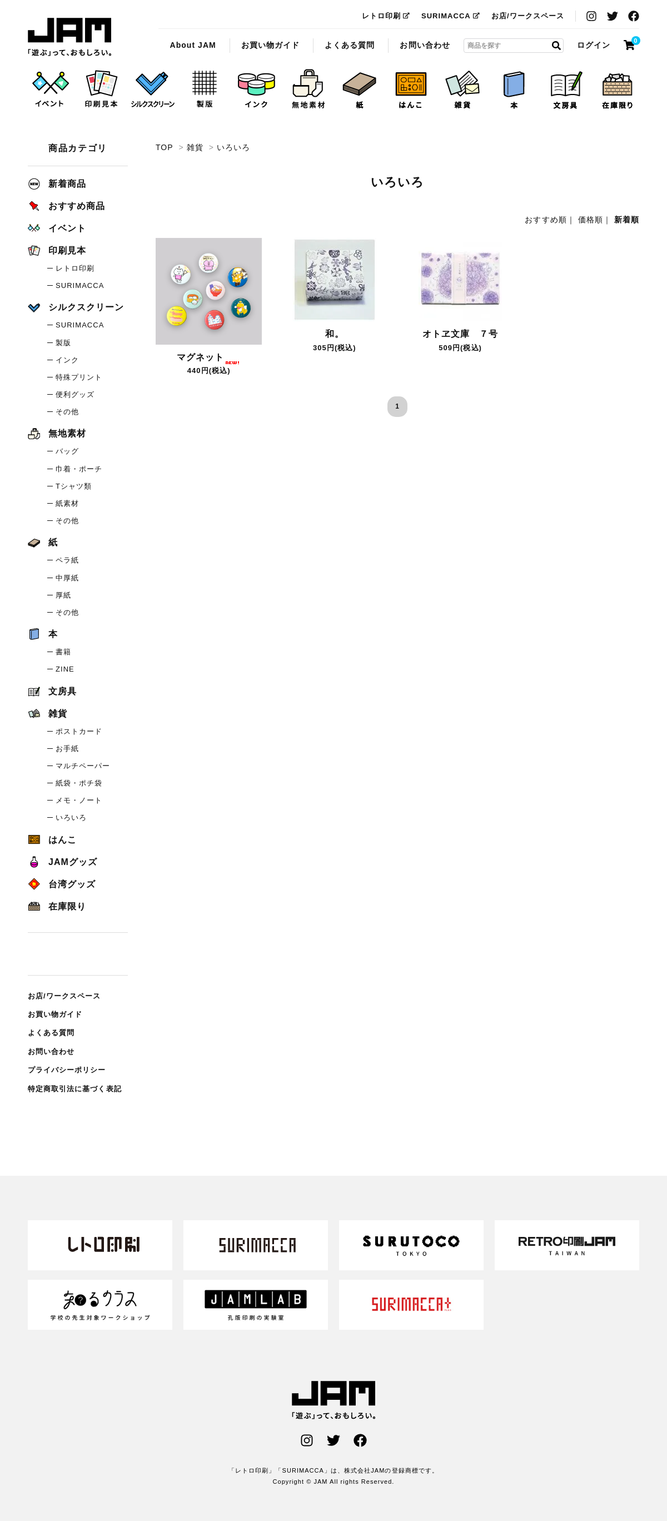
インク (67, 360)
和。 (334, 334)
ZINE (65, 669)
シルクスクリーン (76, 307)
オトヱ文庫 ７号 (460, 334)
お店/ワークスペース (527, 16)
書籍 (63, 652)
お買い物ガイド (270, 45)
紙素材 (67, 503)
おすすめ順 (545, 219)
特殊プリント (79, 377)
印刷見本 (57, 250)
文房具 (52, 691)
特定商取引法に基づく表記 (75, 1089)
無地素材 (57, 433)
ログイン (593, 45)
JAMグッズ (62, 862)
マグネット (209, 357)
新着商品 (57, 183)
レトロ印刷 (386, 16)
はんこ (52, 839)
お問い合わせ (425, 45)
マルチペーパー (83, 766)
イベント (57, 228)
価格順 (590, 219)
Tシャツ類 (74, 486)
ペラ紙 (67, 560)
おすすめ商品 (66, 206)
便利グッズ (75, 394)
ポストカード (79, 731)
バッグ (67, 451)
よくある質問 (350, 45)
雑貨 (195, 147)
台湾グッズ (62, 884)
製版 (63, 343)
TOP (164, 147)
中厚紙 (67, 578)
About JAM (193, 45)
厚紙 (63, 595)
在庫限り (57, 906)
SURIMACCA (450, 16)
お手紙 (67, 748)
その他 (67, 411)
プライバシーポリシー (67, 1070)
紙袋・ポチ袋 (79, 783)
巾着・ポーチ (79, 469)
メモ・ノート (79, 800)
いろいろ (69, 37)
